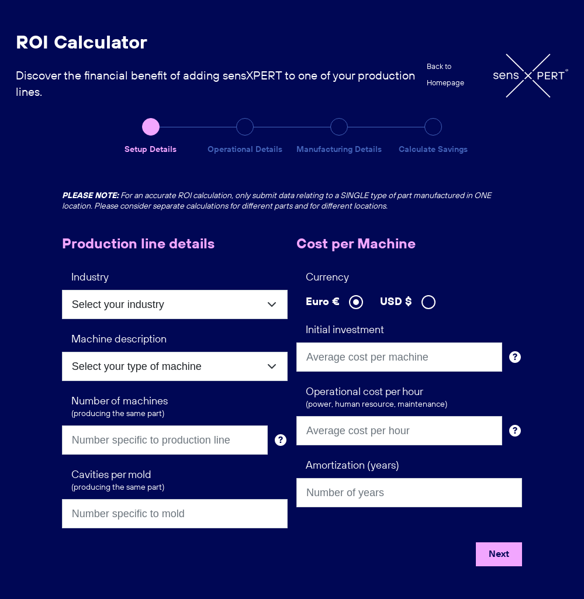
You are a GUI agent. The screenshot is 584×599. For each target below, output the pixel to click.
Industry (90, 277)
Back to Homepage (445, 75)
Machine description (119, 339)
